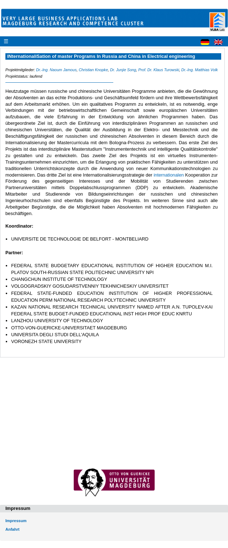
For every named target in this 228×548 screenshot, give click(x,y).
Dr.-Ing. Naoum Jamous (56, 70)
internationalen (169, 175)
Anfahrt (12, 529)
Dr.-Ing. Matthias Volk (199, 70)
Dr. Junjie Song (123, 70)
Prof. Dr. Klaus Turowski (158, 70)
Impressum (16, 521)
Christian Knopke (93, 70)
